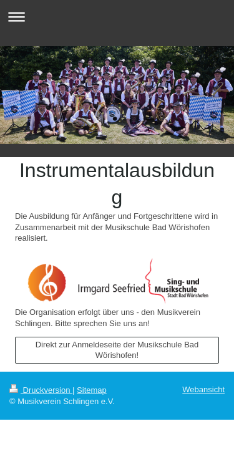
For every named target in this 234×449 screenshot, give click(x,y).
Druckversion (40, 390)
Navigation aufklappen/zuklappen (117, 16)
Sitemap (92, 390)
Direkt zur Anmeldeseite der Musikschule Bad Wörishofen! (117, 350)
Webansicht (203, 389)
